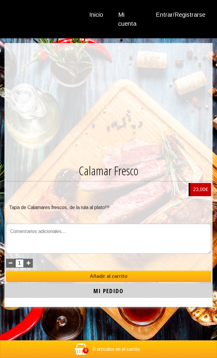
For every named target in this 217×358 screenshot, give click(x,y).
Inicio (96, 14)
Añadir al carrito (108, 276)
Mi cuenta (127, 19)
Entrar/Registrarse (180, 14)
